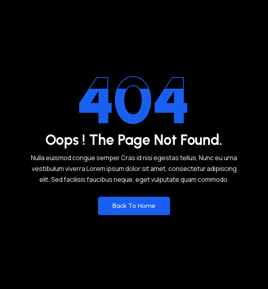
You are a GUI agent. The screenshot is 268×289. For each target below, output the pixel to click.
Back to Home (134, 206)
